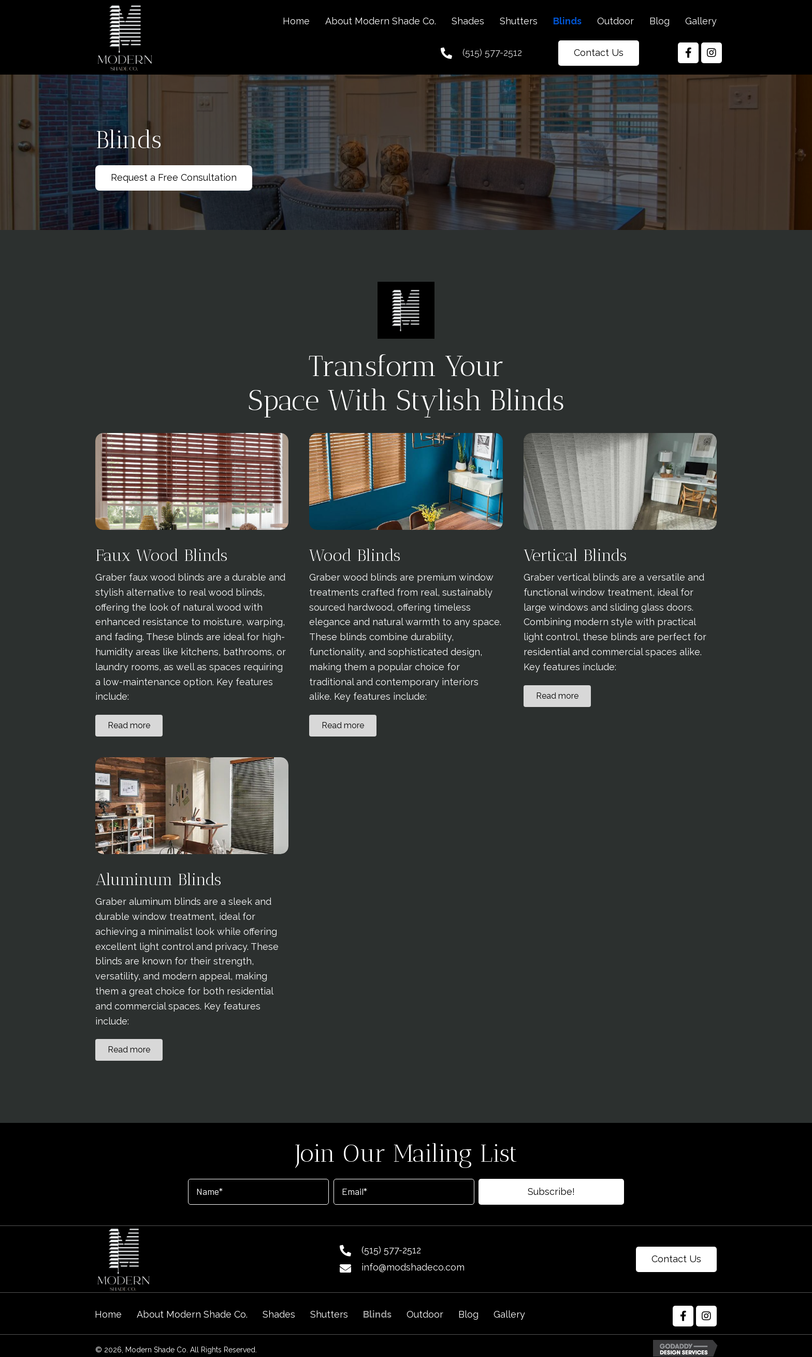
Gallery (509, 1314)
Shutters (329, 1314)
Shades (279, 1314)
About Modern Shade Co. (192, 1314)
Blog (468, 1314)
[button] (598, 53)
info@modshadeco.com (413, 1267)
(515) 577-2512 (492, 52)
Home (108, 1314)
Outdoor (425, 1314)
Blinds (377, 1314)
